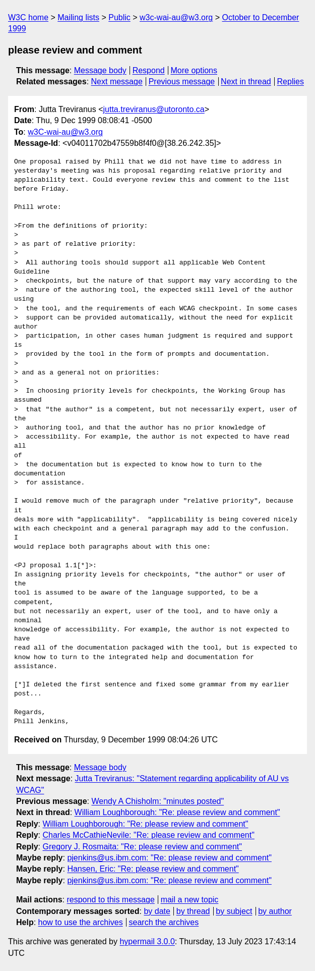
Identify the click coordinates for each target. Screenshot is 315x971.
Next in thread (246, 81)
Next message (117, 81)
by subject (234, 911)
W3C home (28, 17)
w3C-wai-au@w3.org (65, 132)
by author (275, 911)
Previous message (182, 81)
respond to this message (110, 899)
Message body (100, 70)
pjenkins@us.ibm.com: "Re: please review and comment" (169, 857)
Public (119, 17)
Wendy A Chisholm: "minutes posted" (157, 801)
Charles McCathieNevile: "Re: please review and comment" (148, 835)
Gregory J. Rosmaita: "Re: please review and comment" (142, 846)
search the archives (164, 922)
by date (157, 911)
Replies (290, 81)
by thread (193, 911)
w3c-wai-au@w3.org (176, 17)
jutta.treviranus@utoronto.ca (154, 109)
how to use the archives (80, 922)
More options (194, 70)
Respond (149, 70)
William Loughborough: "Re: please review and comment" (177, 812)
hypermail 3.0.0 (146, 941)
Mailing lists (78, 17)
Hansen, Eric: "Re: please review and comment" (152, 869)
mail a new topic (190, 899)
